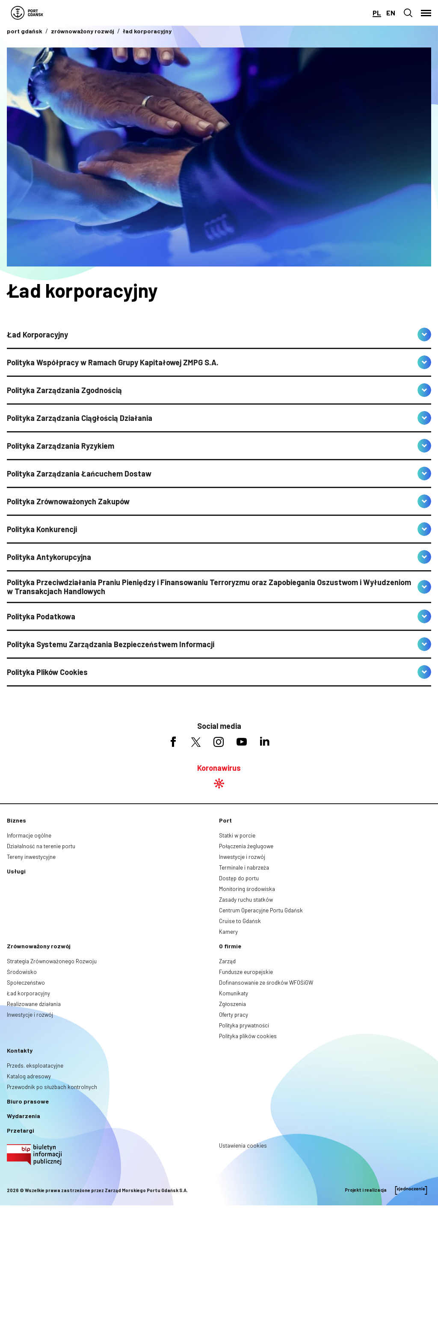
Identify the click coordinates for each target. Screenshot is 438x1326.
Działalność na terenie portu (41, 846)
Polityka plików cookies (248, 1036)
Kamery (228, 931)
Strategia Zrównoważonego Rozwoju (52, 961)
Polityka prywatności (244, 1025)
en (390, 13)
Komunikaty (233, 993)
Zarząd (227, 961)
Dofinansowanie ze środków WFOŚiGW (266, 982)
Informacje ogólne (29, 835)
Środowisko (22, 971)
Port (225, 820)
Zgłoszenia (232, 1003)
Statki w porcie (237, 835)
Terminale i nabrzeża (244, 867)
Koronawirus (219, 768)
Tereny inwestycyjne (31, 856)
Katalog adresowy (29, 1076)
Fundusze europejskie (246, 971)
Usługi (16, 871)
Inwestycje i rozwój (242, 856)
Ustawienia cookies (243, 1145)
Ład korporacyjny (28, 993)
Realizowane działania (34, 1003)
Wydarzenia (23, 1115)
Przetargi (20, 1130)
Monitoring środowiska (247, 888)
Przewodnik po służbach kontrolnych (52, 1086)
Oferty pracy (233, 1014)
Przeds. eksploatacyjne (35, 1065)
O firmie (230, 946)
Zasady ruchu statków (246, 899)
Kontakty (20, 1050)
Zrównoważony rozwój (39, 946)
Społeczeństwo (26, 982)
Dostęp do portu (239, 878)
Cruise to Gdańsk (240, 921)
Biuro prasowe (28, 1101)
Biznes (16, 820)
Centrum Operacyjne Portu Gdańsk (261, 910)
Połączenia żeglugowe (246, 846)
